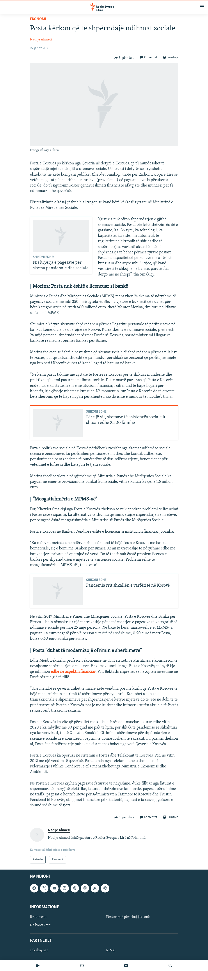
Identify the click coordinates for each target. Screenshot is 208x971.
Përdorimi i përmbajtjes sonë (128, 917)
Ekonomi (38, 19)
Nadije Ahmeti (41, 39)
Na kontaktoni (41, 925)
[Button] (124, 57)
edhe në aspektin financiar (73, 672)
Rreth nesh (38, 917)
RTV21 (111, 950)
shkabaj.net (39, 950)
